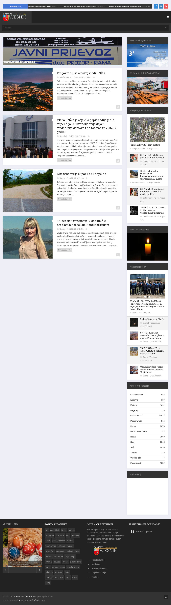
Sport (147, 442)
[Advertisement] (148, 496)
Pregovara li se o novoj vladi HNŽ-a (81, 73)
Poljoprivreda (138, 148)
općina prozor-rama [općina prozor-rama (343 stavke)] (54, 556)
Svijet (147, 447)
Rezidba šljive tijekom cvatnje (145, 144)
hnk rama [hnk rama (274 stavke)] (60, 535)
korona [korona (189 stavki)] (70, 541)
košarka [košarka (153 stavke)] (61, 546)
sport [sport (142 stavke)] (66, 572)
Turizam (153, 357)
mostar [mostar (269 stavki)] (70, 546)
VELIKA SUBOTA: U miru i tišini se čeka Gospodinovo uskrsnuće (152, 210)
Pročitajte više (64, 98)
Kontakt (95, 577)
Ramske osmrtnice (151, 323)
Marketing (96, 564)
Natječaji (64, 136)
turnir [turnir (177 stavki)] (68, 577)
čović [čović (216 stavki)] (48, 583)
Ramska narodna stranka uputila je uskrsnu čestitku (43, 6)
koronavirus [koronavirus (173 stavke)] (51, 546)
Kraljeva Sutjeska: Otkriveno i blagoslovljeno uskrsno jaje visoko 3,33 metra (151, 175)
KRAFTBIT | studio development (32, 600)
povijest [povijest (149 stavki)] (57, 562)
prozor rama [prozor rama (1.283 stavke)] (75, 562)
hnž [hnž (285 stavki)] (68, 535)
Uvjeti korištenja (99, 573)
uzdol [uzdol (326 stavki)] (74, 577)
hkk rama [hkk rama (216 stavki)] (50, 535)
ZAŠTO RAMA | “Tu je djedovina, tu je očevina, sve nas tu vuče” (152, 351)
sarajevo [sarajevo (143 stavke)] (58, 572)
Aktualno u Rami (15, 6)
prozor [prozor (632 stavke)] (65, 562)
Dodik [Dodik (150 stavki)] (63, 530)
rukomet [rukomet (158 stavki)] (49, 572)
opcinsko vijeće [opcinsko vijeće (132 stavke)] (73, 551)
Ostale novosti (66, 77)
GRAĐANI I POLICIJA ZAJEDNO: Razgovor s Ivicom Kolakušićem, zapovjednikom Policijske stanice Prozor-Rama (147, 305)
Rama (62, 178)
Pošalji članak (98, 560)
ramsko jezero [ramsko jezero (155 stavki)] (73, 567)
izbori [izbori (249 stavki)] (48, 541)
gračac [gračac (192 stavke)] (72, 530)
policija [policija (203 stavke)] (49, 562)
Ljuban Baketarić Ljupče (152, 319)
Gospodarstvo (147, 395)
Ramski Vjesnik (144, 531)
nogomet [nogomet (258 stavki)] (60, 551)
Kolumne (147, 400)
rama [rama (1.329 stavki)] (48, 567)
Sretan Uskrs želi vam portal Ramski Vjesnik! (152, 156)
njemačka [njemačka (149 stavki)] (50, 551)
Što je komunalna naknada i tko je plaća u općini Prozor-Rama (152, 335)
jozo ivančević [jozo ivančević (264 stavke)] (58, 541)
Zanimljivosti (147, 463)
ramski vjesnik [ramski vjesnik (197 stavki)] (58, 567)
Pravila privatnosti (100, 568)
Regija (62, 229)
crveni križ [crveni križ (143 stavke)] (54, 530)
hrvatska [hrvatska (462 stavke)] (75, 535)
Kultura (147, 405)
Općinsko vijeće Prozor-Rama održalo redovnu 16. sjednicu (152, 369)
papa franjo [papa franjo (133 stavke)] (70, 556)
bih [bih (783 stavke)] (47, 530)
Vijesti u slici (147, 458)
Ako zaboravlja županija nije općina (81, 174)
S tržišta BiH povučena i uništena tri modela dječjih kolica (152, 192)
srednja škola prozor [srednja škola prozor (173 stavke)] (54, 577)
